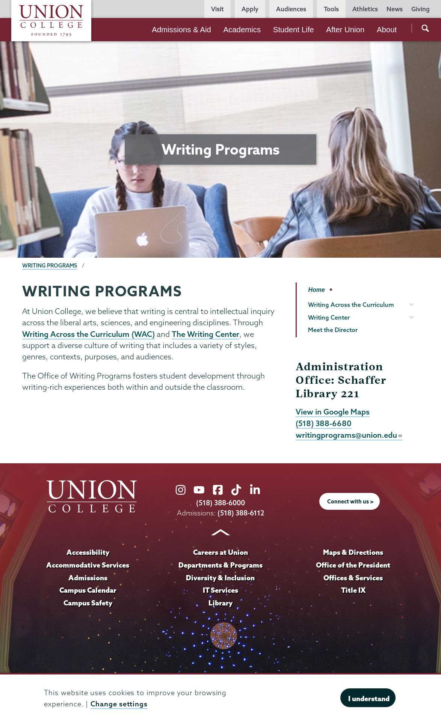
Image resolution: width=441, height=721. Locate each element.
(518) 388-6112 (240, 513)
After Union (345, 30)
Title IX (353, 590)
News (395, 9)
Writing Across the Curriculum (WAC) (88, 334)
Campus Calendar (87, 590)
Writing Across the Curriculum (351, 304)
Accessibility (87, 552)
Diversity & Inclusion (220, 577)
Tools (331, 9)
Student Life (293, 30)
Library (220, 602)
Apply (250, 9)
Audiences (291, 9)
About (387, 30)
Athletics (365, 9)
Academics (242, 30)
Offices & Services (353, 577)
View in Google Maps (333, 411)
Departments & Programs (220, 564)
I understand (369, 698)
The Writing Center (205, 334)
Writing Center (329, 317)
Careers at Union (220, 552)
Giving (420, 9)
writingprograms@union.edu (349, 435)
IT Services (220, 590)
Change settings (119, 704)
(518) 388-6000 (220, 503)
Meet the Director (333, 329)
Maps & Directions (353, 552)
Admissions (87, 577)
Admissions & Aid (181, 30)
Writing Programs (49, 265)
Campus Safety (87, 602)
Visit (217, 9)
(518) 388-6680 (324, 423)
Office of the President (353, 564)
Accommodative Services (87, 564)
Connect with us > (350, 501)
